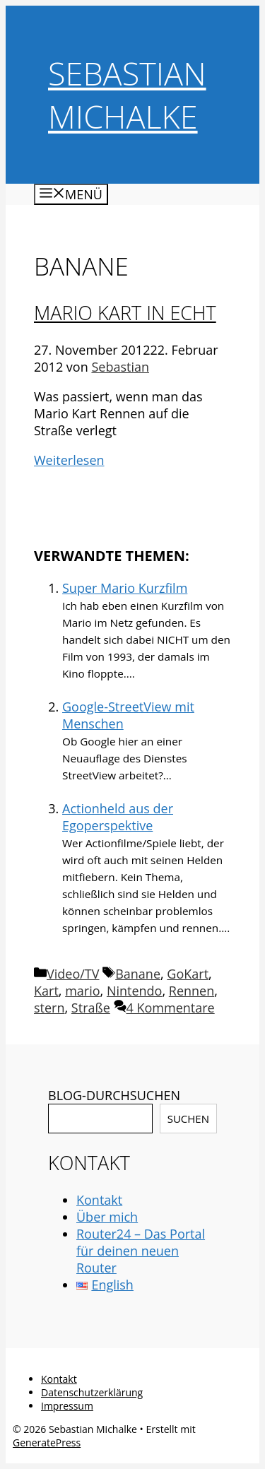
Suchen (188, 1118)
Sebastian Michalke (127, 95)
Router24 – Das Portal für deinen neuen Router (140, 1250)
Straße (90, 1007)
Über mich (107, 1216)
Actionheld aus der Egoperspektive (117, 817)
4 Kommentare (170, 1007)
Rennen (191, 990)
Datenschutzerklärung (92, 1392)
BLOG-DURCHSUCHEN (114, 1095)
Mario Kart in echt (125, 313)
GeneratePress (47, 1442)
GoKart (187, 973)
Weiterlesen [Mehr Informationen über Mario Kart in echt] (69, 460)
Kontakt (99, 1199)
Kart (46, 990)
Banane (137, 973)
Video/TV (73, 973)
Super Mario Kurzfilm (124, 587)
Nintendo (135, 990)
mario (82, 990)
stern (49, 1007)
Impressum (67, 1405)
